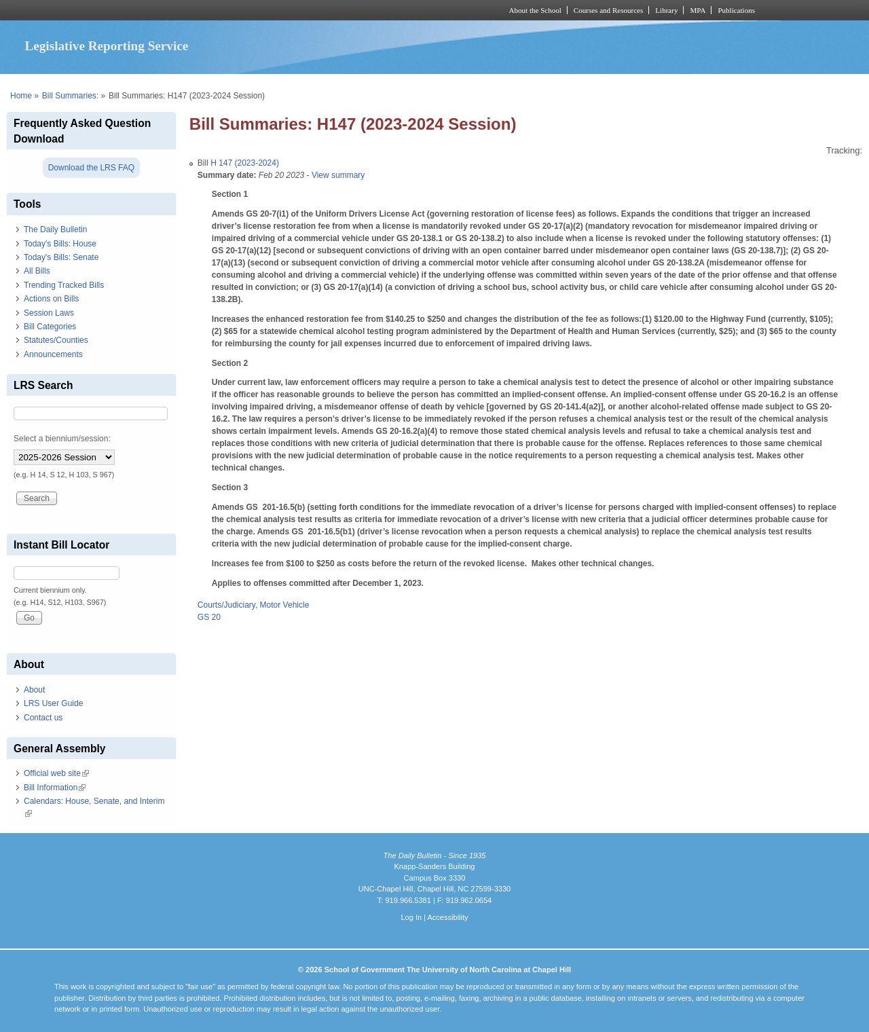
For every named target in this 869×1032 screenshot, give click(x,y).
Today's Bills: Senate (61, 257)
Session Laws (49, 313)
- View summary (334, 175)
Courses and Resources (608, 10)
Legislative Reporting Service (106, 46)
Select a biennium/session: (62, 438)
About (34, 690)
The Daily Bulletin (55, 229)
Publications (736, 10)
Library (666, 10)
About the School (535, 10)
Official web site (56, 773)
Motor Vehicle (285, 605)
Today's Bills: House (60, 243)
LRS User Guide (53, 703)
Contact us (43, 717)
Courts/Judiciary (226, 605)
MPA (697, 10)
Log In (411, 917)
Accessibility (447, 917)
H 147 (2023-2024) (244, 163)
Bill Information (55, 787)
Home (21, 95)
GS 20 (209, 617)
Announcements (53, 354)
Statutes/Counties (56, 340)
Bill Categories (50, 326)
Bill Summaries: (70, 95)
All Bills (37, 271)
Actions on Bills (51, 298)
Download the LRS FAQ (91, 167)
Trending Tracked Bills (64, 285)
